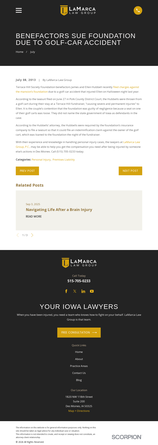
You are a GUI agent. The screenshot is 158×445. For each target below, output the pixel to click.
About (79, 359)
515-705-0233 (78, 280)
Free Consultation (79, 332)
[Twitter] (75, 291)
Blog (79, 380)
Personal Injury (41, 159)
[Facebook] (66, 291)
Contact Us (79, 373)
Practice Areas (79, 366)
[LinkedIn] (83, 291)
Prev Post (27, 171)
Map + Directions (79, 411)
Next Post (130, 171)
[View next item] (32, 235)
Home (79, 352)
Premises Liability (64, 159)
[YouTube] (92, 291)
